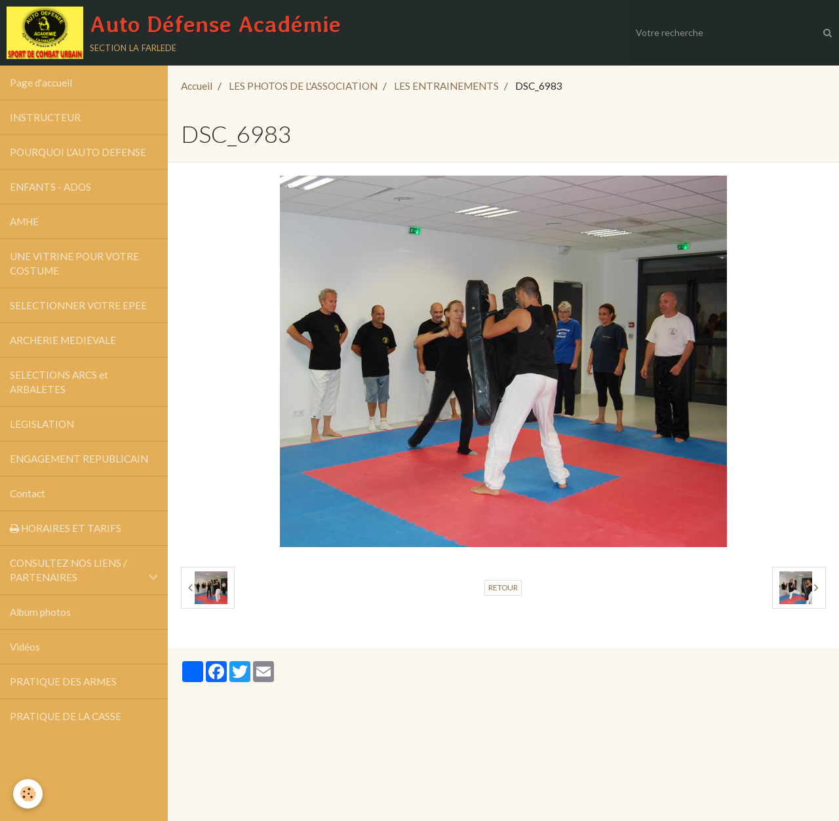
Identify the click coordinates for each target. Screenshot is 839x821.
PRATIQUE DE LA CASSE (65, 716)
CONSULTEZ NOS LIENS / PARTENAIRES (68, 570)
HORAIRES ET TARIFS (65, 528)
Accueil (196, 86)
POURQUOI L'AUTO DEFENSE (78, 152)
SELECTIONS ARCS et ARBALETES (59, 382)
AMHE (24, 221)
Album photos (40, 612)
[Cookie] (28, 794)
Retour (503, 587)
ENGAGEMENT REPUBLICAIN (79, 459)
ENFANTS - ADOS (50, 187)
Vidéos (25, 647)
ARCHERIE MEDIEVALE (63, 340)
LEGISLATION (42, 424)
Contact (27, 493)
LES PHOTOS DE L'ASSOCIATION (303, 86)
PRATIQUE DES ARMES (63, 681)
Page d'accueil (41, 82)
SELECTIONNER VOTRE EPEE (78, 305)
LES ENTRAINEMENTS (446, 86)
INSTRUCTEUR (45, 117)
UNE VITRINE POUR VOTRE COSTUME (74, 263)
